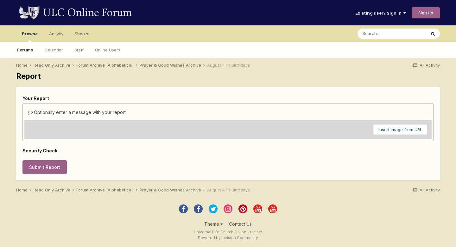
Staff (79, 49)
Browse (30, 36)
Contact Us (240, 224)
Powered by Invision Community (228, 237)
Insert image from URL (400, 129)
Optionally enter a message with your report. (77, 112)
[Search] (392, 34)
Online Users (107, 49)
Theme (213, 224)
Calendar (54, 49)
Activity (56, 33)
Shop (81, 33)
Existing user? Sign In (380, 13)
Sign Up (425, 12)
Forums (25, 49)
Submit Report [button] (44, 167)
